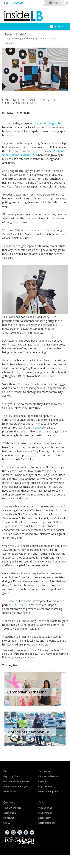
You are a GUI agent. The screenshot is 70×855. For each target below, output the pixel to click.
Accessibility (44, 818)
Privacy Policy (45, 813)
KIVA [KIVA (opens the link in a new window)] (38, 427)
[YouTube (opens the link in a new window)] (32, 832)
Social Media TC (46, 823)
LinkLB (6, 823)
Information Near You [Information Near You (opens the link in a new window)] (49, 776)
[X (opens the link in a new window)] (19, 832)
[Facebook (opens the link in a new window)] (7, 832)
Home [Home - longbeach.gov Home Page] (8, 34)
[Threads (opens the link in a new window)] (26, 832)
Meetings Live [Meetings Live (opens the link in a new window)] (10, 791)
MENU (57, 2)
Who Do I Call (45, 807)
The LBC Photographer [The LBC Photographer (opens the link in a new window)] (48, 123)
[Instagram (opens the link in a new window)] (13, 832)
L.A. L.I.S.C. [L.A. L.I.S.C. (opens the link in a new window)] (19, 605)
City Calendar (45, 786)
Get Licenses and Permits (16, 781)
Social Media (9, 813)
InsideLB (21, 34)
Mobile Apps (9, 818)
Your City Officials (12, 807)
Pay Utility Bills (10, 776)
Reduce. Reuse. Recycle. (16, 786)
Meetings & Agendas (48, 791)
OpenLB (42, 781)
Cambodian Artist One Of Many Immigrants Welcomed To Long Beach (31, 692)
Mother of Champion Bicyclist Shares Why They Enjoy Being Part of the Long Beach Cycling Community (31, 731)
